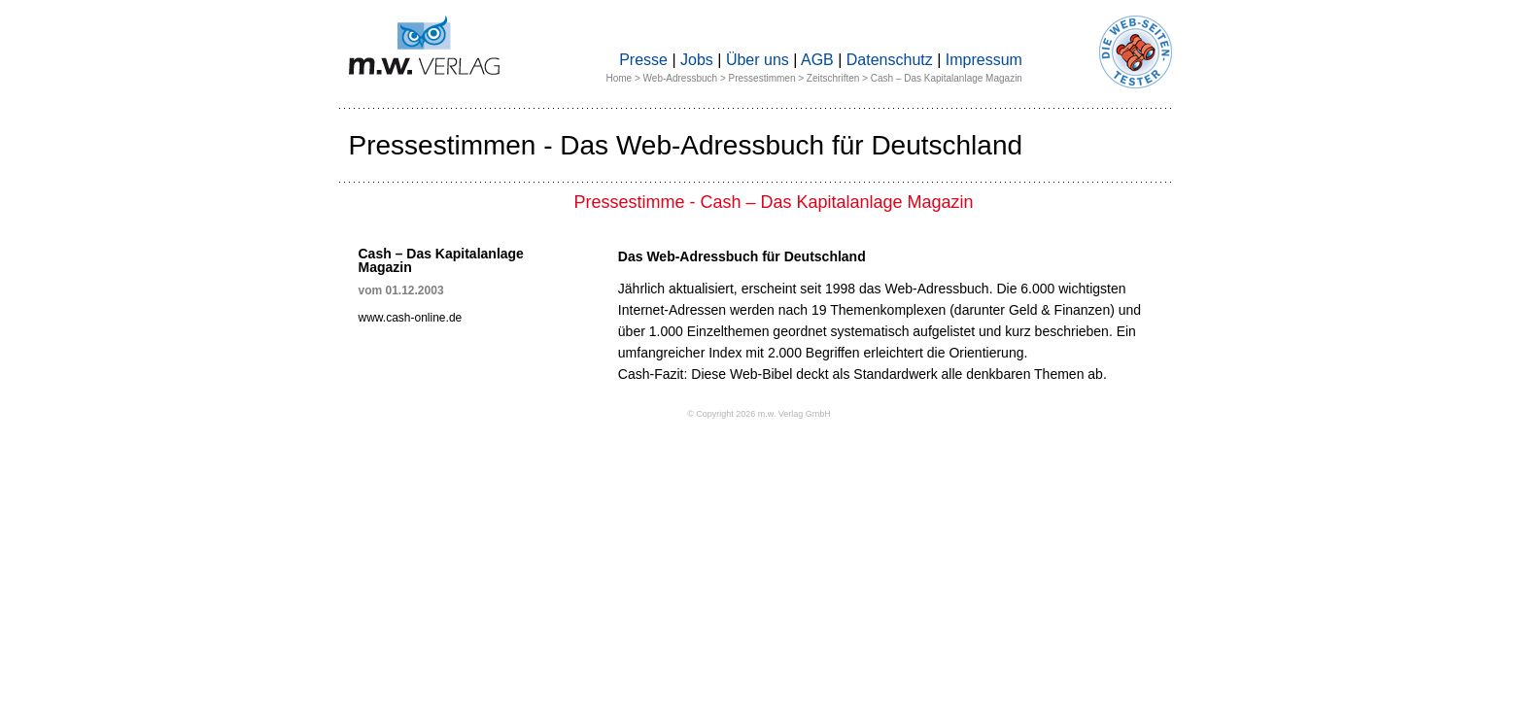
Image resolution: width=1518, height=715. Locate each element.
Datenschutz (889, 59)
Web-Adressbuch (680, 78)
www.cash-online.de (411, 317)
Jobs (696, 59)
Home (619, 78)
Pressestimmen (762, 78)
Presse (643, 59)
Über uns (757, 59)
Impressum (984, 59)
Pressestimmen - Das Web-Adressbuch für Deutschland (686, 145)
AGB (817, 59)
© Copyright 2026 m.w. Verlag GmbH (759, 414)
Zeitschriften (833, 78)
